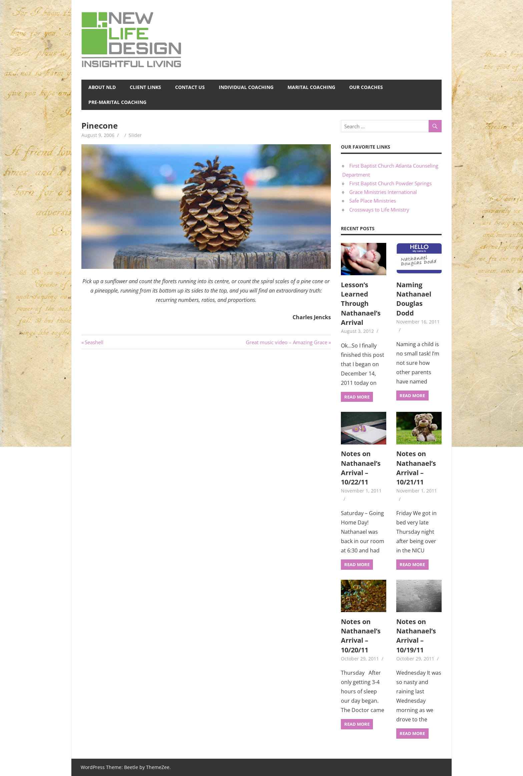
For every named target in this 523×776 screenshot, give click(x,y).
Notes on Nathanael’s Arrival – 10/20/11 (361, 635)
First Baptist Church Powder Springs (390, 183)
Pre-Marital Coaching (117, 102)
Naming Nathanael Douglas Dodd (413, 299)
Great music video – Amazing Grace (286, 342)
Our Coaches (366, 87)
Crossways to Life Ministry (379, 209)
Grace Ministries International (383, 192)
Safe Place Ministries (372, 200)
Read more (357, 397)
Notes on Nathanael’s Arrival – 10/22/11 (361, 467)
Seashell (93, 342)
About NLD (102, 87)
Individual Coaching (246, 87)
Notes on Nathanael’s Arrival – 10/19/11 (416, 635)
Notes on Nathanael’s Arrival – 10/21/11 (416, 467)
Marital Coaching (311, 87)
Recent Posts (358, 228)
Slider (135, 135)
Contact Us (190, 87)
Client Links (145, 87)
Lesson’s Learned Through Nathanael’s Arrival (361, 303)
